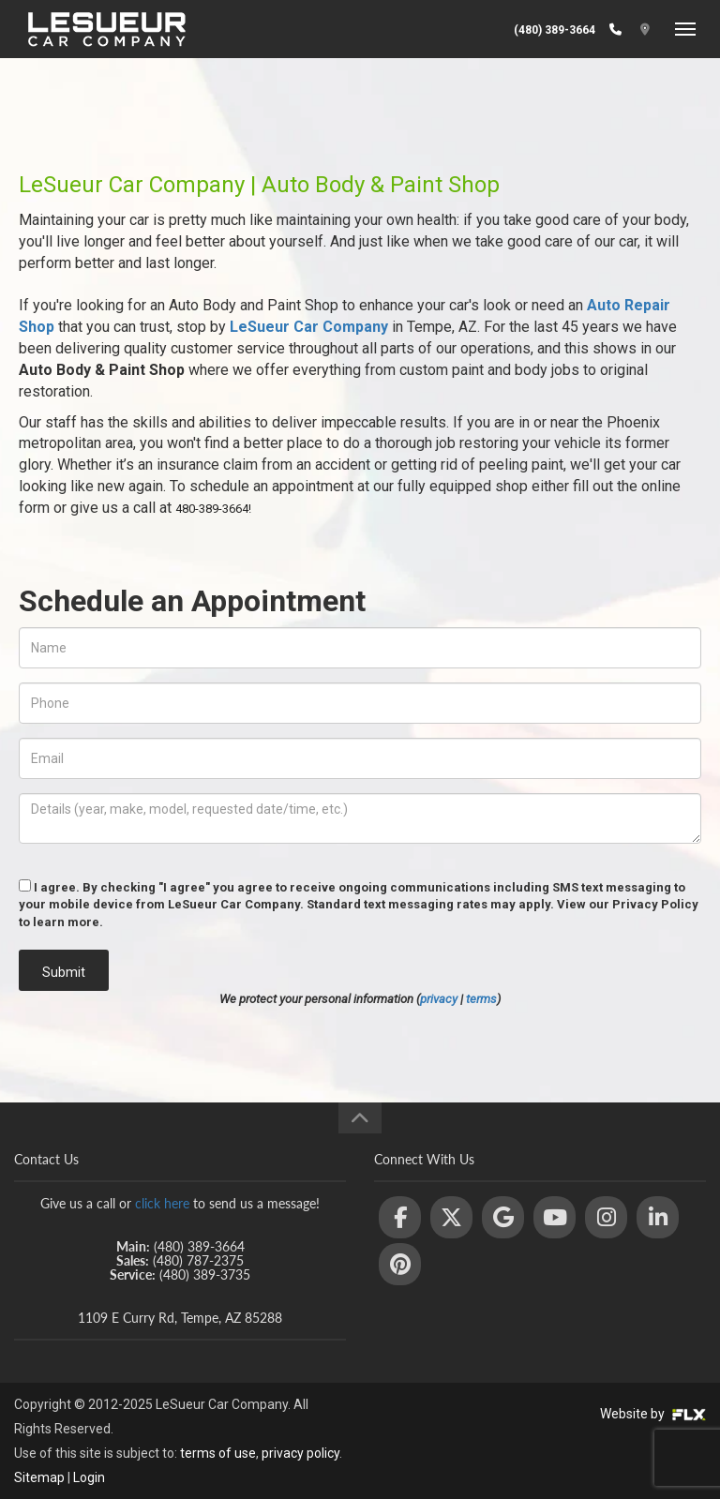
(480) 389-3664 (554, 30)
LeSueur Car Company (309, 327)
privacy (439, 999)
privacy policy (300, 1453)
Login (89, 1477)
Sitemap (39, 1477)
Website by (653, 1413)
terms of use (218, 1453)
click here (162, 1203)
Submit (63, 972)
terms (481, 999)
